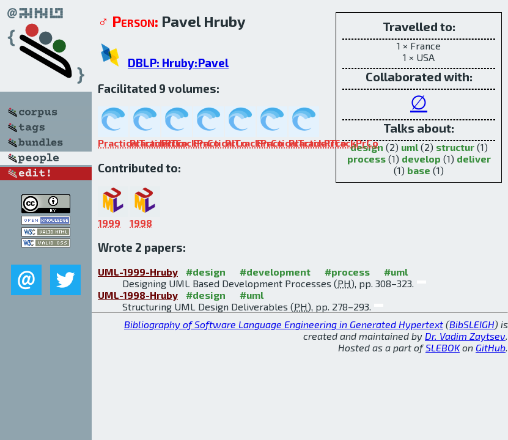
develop (421, 158)
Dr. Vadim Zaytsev (465, 336)
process (366, 158)
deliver (474, 158)
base (418, 170)
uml (409, 147)
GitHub (491, 347)
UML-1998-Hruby (138, 295)
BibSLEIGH (472, 324)
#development (275, 271)
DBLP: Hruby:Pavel (178, 63)
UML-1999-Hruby (138, 271)
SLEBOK (442, 347)
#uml (396, 271)
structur (455, 147)
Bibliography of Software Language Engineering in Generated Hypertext (283, 324)
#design (206, 271)
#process (347, 271)
